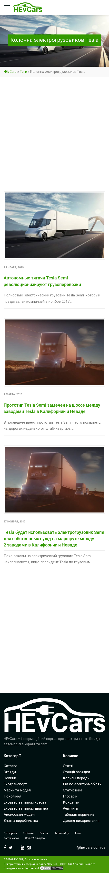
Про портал (10, 833)
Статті (68, 766)
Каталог (10, 766)
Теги (23, 72)
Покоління (12, 796)
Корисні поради (76, 778)
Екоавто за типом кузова (25, 802)
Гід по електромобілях (82, 784)
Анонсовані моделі (19, 814)
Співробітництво (35, 838)
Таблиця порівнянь (79, 814)
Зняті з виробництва (21, 820)
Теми (78, 833)
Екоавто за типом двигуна (26, 808)
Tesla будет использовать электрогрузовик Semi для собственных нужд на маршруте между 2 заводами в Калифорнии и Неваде (54, 539)
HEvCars (10, 72)
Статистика (72, 790)
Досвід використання (81, 820)
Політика (28, 833)
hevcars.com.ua (59, 864)
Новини (10, 778)
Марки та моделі (17, 790)
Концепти (71, 802)
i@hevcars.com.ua (90, 847)
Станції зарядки (76, 772)
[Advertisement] (54, 135)
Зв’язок (44, 833)
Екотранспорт (15, 784)
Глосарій (70, 796)
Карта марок (11, 838)
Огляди (10, 772)
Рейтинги (70, 808)
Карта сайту (61, 833)
